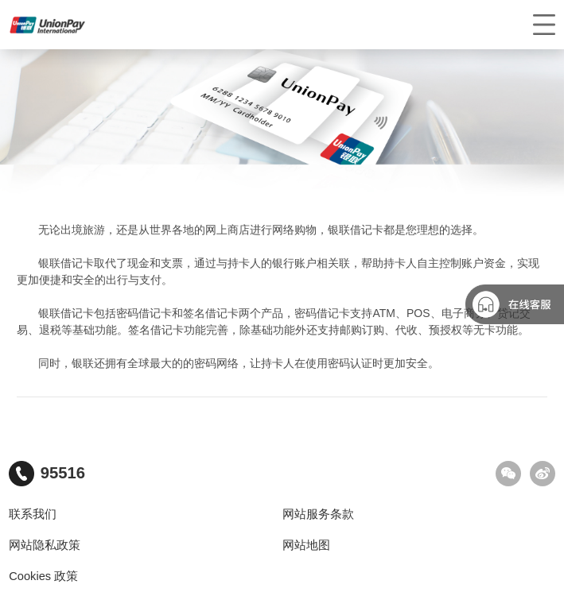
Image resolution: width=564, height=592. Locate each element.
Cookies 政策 (43, 576)
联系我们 (32, 514)
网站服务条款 (318, 514)
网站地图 (306, 545)
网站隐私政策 (44, 545)
